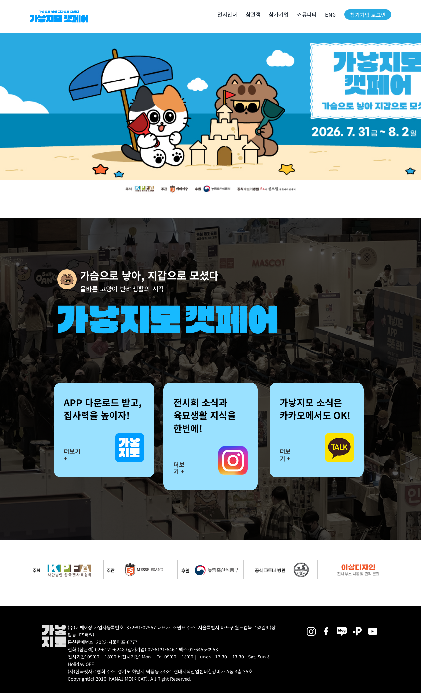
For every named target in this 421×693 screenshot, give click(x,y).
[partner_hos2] (284, 562)
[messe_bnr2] (136, 562)
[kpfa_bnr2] (63, 562)
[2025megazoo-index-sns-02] (311, 626)
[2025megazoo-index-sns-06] (357, 626)
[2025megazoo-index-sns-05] (342, 626)
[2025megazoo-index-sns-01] (326, 626)
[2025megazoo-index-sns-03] (373, 626)
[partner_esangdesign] (358, 562)
